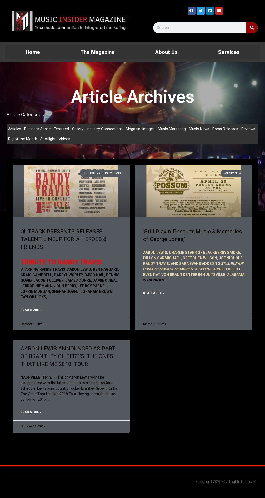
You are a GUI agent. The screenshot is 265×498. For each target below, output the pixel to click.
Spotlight (65, 139)
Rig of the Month (40, 139)
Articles (14, 129)
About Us (166, 52)
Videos (82, 139)
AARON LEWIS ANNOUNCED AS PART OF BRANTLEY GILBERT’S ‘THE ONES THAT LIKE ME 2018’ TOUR (68, 357)
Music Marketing (175, 129)
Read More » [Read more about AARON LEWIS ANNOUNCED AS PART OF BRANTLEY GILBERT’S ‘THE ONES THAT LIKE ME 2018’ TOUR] (31, 413)
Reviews (15, 139)
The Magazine (97, 52)
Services (229, 52)
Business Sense (38, 129)
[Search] (252, 27)
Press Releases (230, 129)
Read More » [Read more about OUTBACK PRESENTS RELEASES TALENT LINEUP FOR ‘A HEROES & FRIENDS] (31, 311)
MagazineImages (143, 129)
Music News (203, 129)
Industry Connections (107, 129)
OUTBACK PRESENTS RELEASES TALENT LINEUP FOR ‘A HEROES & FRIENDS (64, 240)
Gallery (79, 129)
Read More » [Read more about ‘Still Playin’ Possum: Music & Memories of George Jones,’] (153, 294)
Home (33, 52)
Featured (63, 129)
